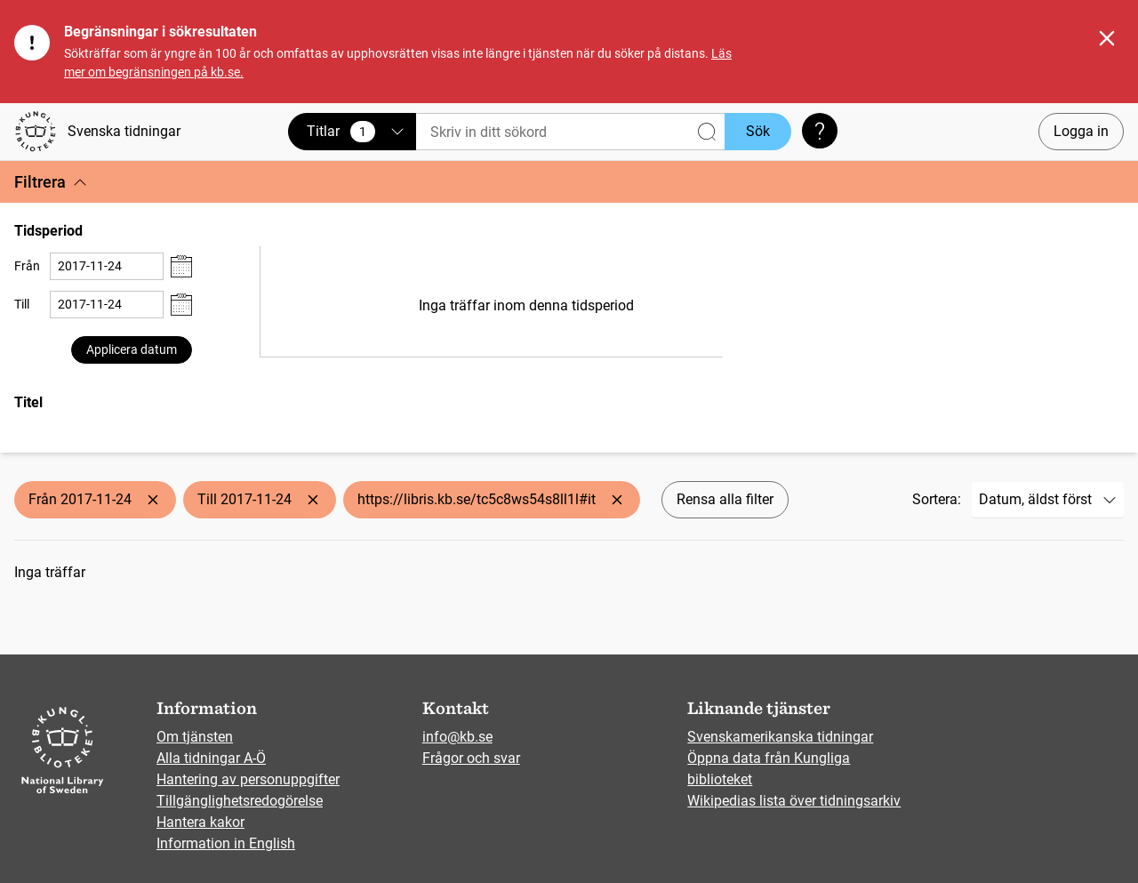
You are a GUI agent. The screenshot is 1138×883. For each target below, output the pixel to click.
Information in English (225, 843)
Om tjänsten (194, 736)
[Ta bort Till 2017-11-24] (313, 499)
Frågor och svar (471, 758)
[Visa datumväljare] (181, 266)
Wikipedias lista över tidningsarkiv (794, 800)
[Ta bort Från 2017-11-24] (152, 499)
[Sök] (570, 132)
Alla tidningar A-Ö (211, 758)
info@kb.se (457, 736)
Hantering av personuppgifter (248, 779)
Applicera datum (131, 349)
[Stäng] (1107, 38)
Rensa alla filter (725, 499)
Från (27, 266)
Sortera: (936, 499)
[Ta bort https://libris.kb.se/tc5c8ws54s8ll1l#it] (617, 499)
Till (21, 304)
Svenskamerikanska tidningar (780, 736)
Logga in (1081, 131)
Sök (758, 131)
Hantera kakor (200, 822)
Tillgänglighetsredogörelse (239, 800)
